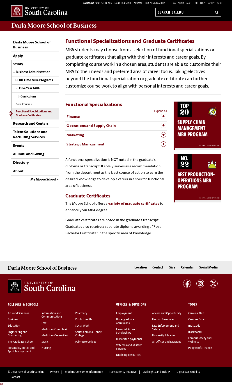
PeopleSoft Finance (200, 348)
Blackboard (195, 332)
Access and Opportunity (166, 313)
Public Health (83, 319)
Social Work (82, 326)
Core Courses (24, 104)
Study (18, 64)
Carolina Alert (196, 313)
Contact (157, 267)
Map (188, 3)
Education (14, 326)
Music (44, 342)
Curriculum (28, 96)
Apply (211, 3)
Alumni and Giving (28, 154)
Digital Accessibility (188, 372)
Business (13, 319)
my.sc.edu (194, 326)
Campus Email (196, 319)
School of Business (53, 25)
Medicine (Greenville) (54, 335)
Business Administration (33, 72)
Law (43, 323)
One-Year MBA (29, 88)
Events (18, 146)
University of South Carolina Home (39, 11)
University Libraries (163, 335)
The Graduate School (20, 342)
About (18, 171)
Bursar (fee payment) (129, 339)
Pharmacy (81, 313)
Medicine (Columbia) (54, 329)
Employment (124, 313)
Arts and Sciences (18, 313)
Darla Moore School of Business (32, 45)
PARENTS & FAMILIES (155, 3)
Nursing (46, 348)
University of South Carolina (27, 372)
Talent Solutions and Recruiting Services (30, 134)
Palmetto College (85, 342)
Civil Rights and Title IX (156, 372)
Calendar (178, 3)
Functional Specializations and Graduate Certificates (34, 113)
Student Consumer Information (84, 372)
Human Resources (163, 319)
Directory (200, 3)
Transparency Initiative (123, 372)
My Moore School (43, 179)
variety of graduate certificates (133, 204)
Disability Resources (128, 355)
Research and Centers (30, 124)
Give (219, 3)
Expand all (160, 111)
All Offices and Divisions (166, 342)
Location (140, 267)
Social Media (208, 267)
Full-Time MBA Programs (35, 80)
